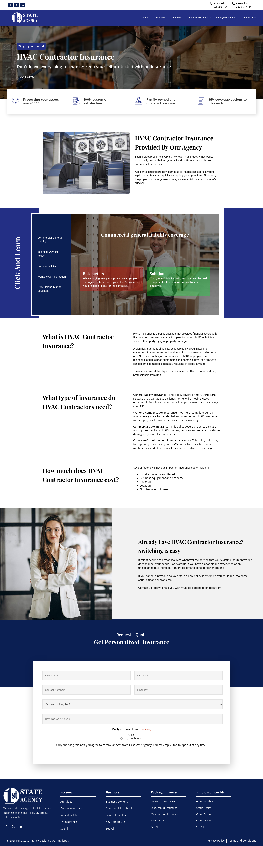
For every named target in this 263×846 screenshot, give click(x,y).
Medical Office (159, 820)
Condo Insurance (71, 808)
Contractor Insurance (163, 801)
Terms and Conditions (242, 840)
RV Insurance (68, 822)
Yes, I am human (132, 738)
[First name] (86, 675)
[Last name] (178, 675)
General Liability (116, 815)
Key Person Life (115, 822)
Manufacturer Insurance (164, 814)
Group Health (203, 807)
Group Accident (205, 801)
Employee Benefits (225, 17)
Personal (160, 17)
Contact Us (247, 17)
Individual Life (69, 815)
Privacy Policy (216, 840)
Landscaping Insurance (164, 807)
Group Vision (203, 820)
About (146, 17)
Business (177, 17)
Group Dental (203, 814)
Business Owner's (117, 801)
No (133, 734)
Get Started (27, 76)
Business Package (198, 17)
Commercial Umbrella (119, 808)
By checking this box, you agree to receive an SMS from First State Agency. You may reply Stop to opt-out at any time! (132, 745)
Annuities (66, 801)
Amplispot (62, 840)
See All (64, 828)
